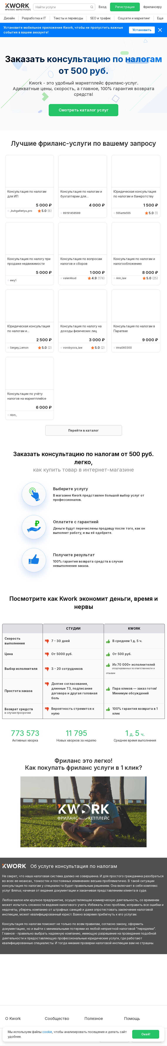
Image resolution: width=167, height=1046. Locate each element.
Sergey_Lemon (19, 347)
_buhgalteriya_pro (21, 210)
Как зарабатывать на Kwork (100, 1001)
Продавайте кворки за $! (103, 991)
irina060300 (124, 347)
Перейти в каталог (83, 430)
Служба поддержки (139, 983)
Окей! (145, 1034)
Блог (48, 975)
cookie (47, 1032)
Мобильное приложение (102, 1019)
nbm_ (13, 415)
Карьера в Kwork (17, 1011)
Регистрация (125, 7)
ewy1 (13, 280)
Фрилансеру (152, 7)
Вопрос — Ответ (136, 975)
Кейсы (49, 991)
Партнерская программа (63, 983)
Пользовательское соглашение (19, 985)
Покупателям (94, 975)
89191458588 (71, 213)
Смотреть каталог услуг (84, 110)
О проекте (13, 975)
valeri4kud (69, 278)
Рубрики (90, 1011)
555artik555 (123, 213)
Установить (141, 30)
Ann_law (121, 278)
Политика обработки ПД (24, 995)
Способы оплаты (18, 1003)
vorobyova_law (72, 347)
